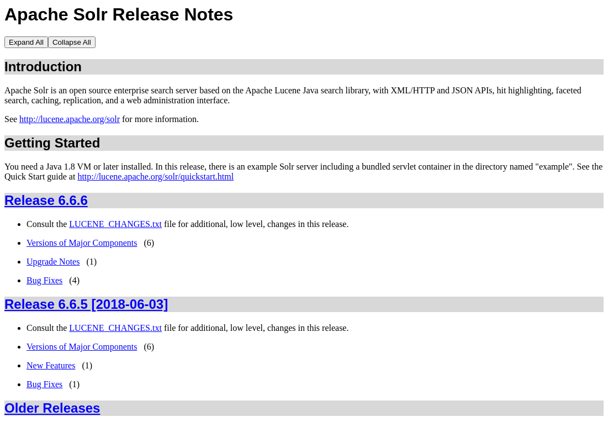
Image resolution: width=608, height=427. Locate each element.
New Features (51, 365)
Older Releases (52, 407)
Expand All (26, 42)
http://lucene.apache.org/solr (69, 119)
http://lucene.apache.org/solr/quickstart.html (155, 176)
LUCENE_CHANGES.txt (115, 224)
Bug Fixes (44, 280)
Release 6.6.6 (46, 200)
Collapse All (71, 42)
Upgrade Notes (53, 261)
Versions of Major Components (82, 242)
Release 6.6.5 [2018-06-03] (86, 304)
